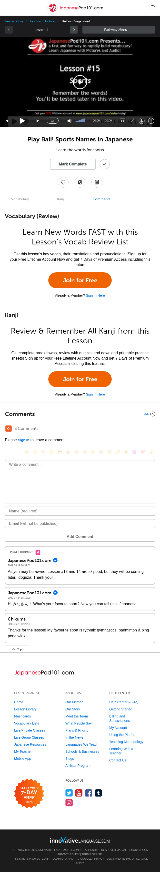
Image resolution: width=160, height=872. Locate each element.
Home (18, 702)
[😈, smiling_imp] (134, 452)
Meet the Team (76, 716)
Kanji (60, 199)
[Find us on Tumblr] (98, 793)
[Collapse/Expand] (80, 414)
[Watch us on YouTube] (79, 793)
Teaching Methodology (126, 742)
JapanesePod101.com (133, 849)
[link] (74, 30)
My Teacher (23, 751)
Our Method (74, 702)
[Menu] (8, 8)
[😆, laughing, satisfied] (76, 452)
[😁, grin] (43, 452)
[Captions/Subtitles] (123, 121)
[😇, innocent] (109, 452)
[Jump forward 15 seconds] (38, 121)
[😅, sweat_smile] (84, 452)
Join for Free (80, 280)
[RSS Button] (8, 428)
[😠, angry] (68, 452)
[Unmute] (70, 121)
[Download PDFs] (96, 182)
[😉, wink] (93, 452)
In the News (74, 737)
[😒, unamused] (51, 452)
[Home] (75, 11)
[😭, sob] (101, 452)
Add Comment (80, 537)
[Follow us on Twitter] (69, 793)
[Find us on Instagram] (69, 802)
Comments (101, 199)
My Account (118, 728)
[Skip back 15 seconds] (7, 121)
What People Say (78, 723)
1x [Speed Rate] (52, 120)
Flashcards (22, 716)
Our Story (72, 709)
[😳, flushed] (35, 452)
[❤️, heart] (143, 452)
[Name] (80, 511)
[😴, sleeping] (118, 452)
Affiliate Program (77, 766)
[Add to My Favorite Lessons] (63, 182)
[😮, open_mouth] (126, 452)
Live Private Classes (29, 730)
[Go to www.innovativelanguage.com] (80, 839)
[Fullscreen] (132, 121)
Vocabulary (20, 199)
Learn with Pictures (43, 21)
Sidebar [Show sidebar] (118, 30)
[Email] (80, 523)
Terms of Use (92, 854)
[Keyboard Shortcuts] (151, 121)
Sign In (23, 440)
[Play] (23, 121)
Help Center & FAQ (124, 702)
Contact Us (117, 760)
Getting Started (120, 709)
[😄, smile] (26, 452)
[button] (152, 8)
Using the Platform (123, 735)
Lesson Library (14, 21)
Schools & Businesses (82, 751)
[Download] (142, 121)
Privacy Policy (69, 854)
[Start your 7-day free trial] (29, 794)
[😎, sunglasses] (60, 452)
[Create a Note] (80, 182)
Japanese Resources (30, 744)
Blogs (69, 758)
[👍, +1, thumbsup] (151, 452)
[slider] (80, 121)
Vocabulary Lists (26, 723)
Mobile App (22, 758)
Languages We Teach (81, 744)
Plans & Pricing (77, 730)
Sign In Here (95, 295)
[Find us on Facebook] (88, 793)
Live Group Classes (29, 737)
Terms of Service (134, 858)
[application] (80, 82)
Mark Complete (73, 164)
